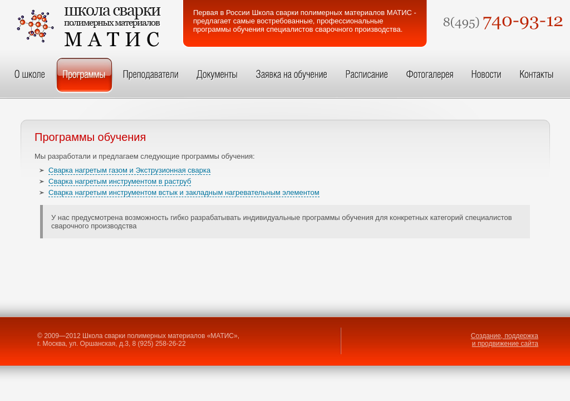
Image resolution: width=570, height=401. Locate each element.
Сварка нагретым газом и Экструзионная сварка (129, 170)
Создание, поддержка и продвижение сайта (504, 340)
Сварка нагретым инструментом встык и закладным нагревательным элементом (184, 192)
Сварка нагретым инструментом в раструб (119, 181)
